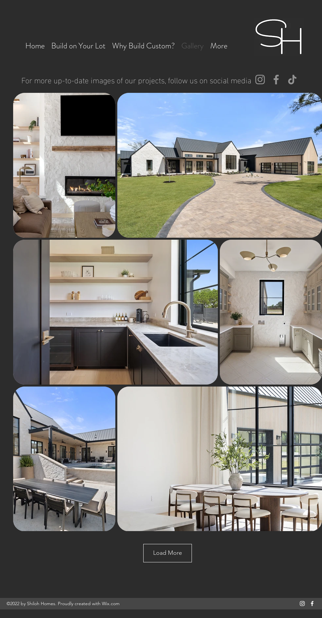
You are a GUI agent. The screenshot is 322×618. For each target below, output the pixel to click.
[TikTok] (292, 79)
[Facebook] (276, 79)
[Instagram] (260, 79)
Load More (167, 552)
